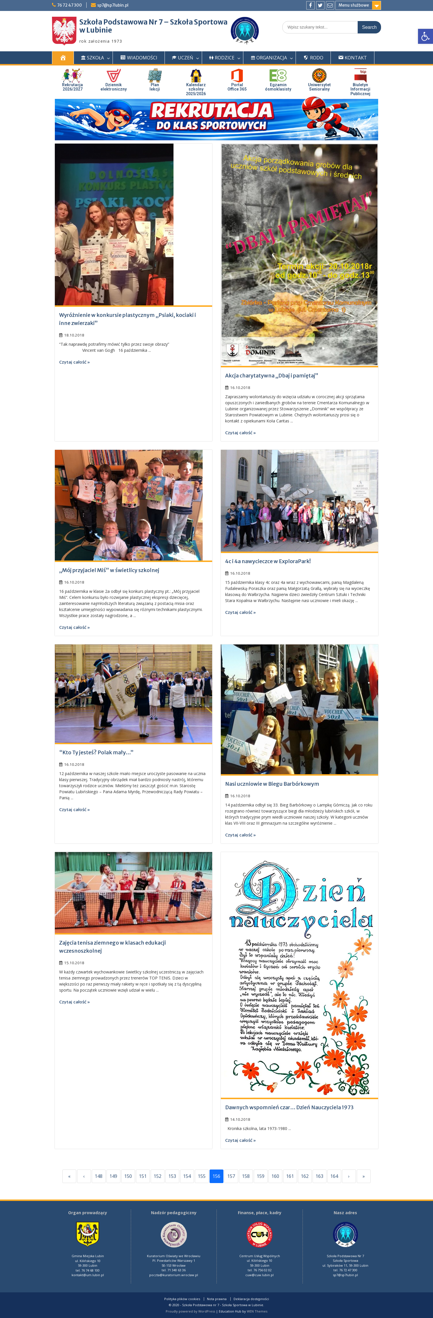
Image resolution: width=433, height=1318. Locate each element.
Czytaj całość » (74, 362)
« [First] (69, 1176)
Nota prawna (217, 1299)
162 (305, 1176)
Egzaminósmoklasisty (278, 86)
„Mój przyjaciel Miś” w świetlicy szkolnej (109, 570)
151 (143, 1176)
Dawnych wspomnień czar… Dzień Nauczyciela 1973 (289, 1107)
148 (98, 1176)
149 (113, 1176)
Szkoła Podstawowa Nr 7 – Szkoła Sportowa (153, 22)
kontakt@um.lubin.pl (88, 1275)
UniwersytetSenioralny (319, 86)
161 (290, 1176)
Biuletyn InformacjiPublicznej (360, 89)
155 (202, 1176)
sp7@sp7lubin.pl (115, 5)
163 (319, 1176)
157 (231, 1176)
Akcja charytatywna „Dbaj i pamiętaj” (271, 375)
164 (334, 1176)
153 (172, 1176)
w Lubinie (95, 30)
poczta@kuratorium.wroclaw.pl (173, 1275)
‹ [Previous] (84, 1176)
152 (157, 1176)
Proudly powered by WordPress (190, 1311)
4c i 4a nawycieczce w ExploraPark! (268, 561)
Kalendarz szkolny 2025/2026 (196, 89)
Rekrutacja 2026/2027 (72, 86)
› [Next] (349, 1176)
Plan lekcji (155, 86)
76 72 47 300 (70, 5)
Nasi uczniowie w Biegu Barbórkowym (272, 784)
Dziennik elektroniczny (113, 86)
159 (260, 1176)
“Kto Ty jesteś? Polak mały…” (96, 752)
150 (128, 1176)
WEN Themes (257, 1311)
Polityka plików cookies (182, 1299)
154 (187, 1176)
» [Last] (364, 1176)
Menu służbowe (354, 5)
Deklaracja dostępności (251, 1299)
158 (246, 1176)
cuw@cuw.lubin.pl (259, 1275)
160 (275, 1176)
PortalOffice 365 (237, 86)
